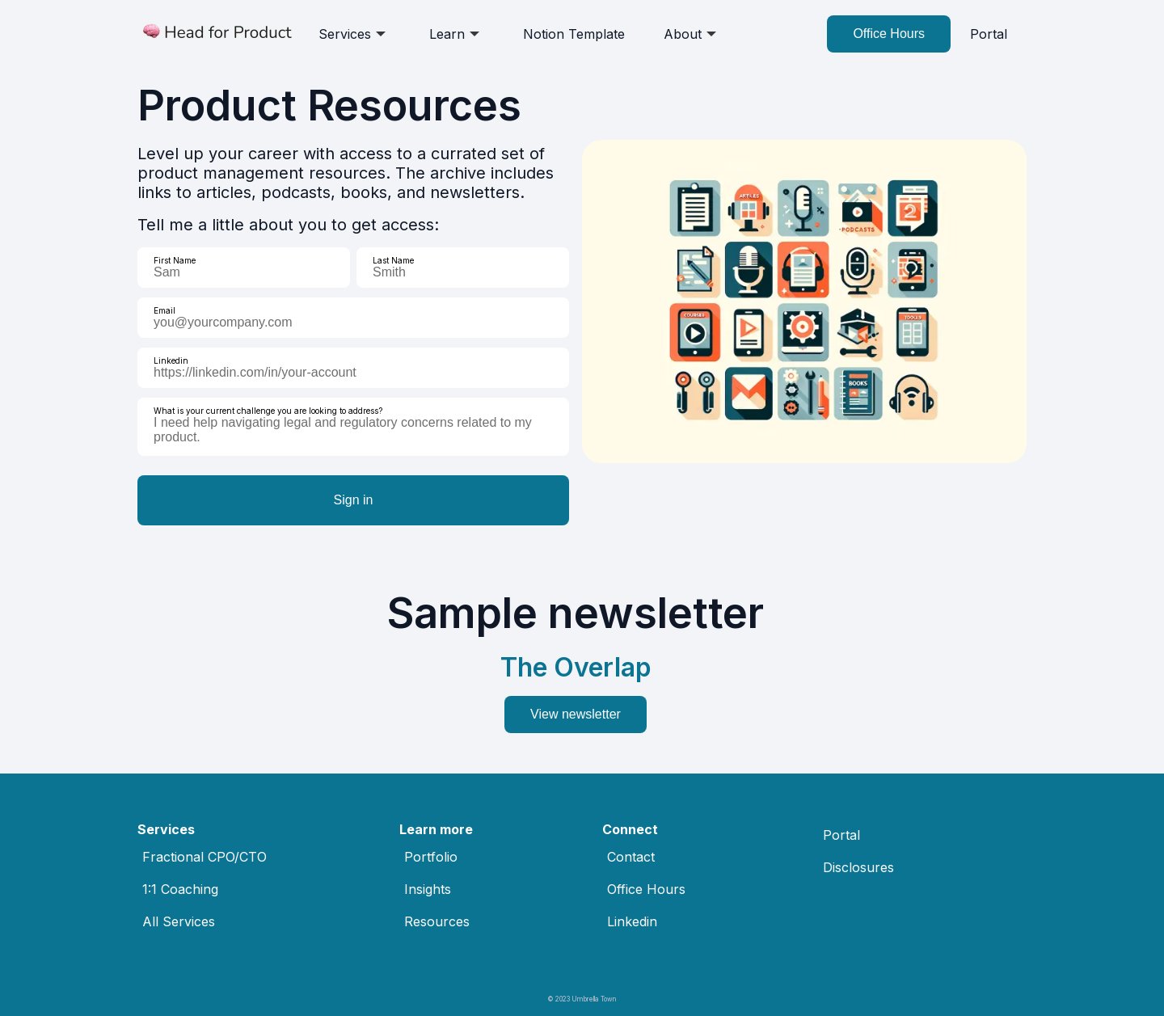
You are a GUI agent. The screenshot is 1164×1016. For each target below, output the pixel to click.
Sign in (353, 500)
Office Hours (889, 33)
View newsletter (575, 714)
